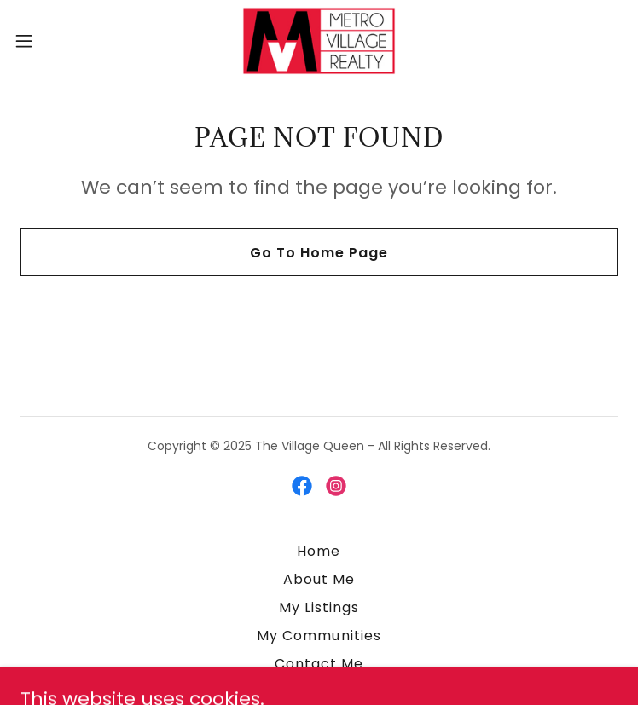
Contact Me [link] (319, 663)
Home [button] (318, 551)
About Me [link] (319, 579)
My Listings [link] (319, 607)
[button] (54, 41)
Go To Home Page (319, 253)
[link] (319, 41)
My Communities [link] (318, 635)
